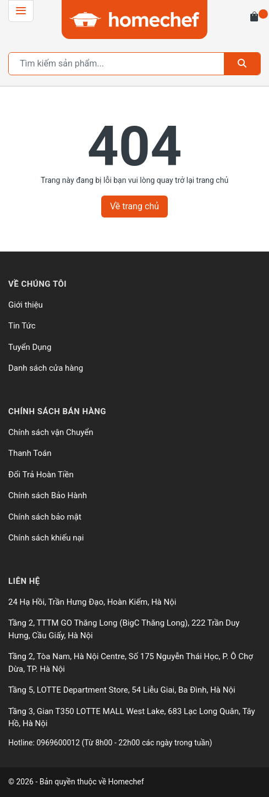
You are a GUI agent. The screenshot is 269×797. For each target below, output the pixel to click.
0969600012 (58, 742)
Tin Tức (22, 326)
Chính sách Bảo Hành (47, 495)
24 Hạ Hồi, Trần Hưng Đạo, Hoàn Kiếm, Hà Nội (92, 602)
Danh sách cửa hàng (45, 368)
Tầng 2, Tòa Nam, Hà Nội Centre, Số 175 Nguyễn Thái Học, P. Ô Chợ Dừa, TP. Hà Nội (130, 662)
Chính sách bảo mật (44, 517)
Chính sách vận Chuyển (51, 432)
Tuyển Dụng (29, 347)
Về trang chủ (134, 206)
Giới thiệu (25, 305)
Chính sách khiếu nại (46, 538)
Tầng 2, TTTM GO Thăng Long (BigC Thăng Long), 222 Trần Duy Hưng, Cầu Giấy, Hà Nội (123, 629)
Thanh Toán (30, 453)
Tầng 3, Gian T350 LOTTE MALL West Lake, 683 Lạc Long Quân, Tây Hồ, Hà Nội (131, 717)
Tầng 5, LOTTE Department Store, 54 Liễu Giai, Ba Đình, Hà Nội (121, 690)
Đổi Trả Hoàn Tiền (41, 475)
